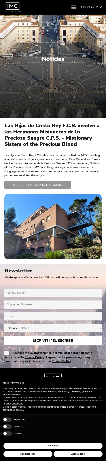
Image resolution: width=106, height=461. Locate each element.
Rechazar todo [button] (28, 454)
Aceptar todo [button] (78, 454)
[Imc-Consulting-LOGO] (12, 7)
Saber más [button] (53, 445)
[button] (73, 7)
